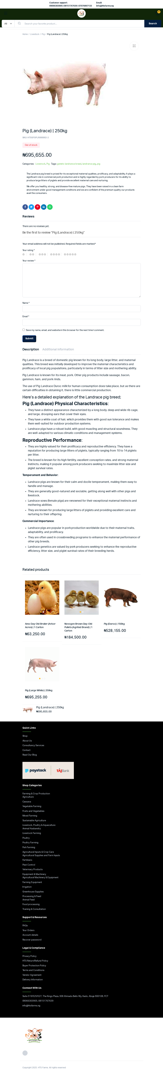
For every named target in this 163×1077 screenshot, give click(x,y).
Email (25, 316)
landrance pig (89, 164)
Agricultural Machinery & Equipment (40, 877)
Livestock (34, 34)
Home (25, 34)
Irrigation (27, 887)
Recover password (32, 940)
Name (26, 303)
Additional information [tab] (58, 349)
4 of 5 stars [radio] (55, 254)
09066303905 (30, 1001)
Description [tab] (30, 349)
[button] (134, 46)
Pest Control (28, 865)
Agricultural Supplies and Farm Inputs (41, 855)
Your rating (28, 250)
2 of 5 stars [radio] (32, 254)
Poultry (26, 838)
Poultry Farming (30, 843)
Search (153, 23)
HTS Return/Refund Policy (35, 961)
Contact (26, 750)
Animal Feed (28, 900)
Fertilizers (27, 860)
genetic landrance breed (69, 164)
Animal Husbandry (31, 829)
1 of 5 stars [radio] (24, 254)
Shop (25, 736)
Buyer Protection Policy (34, 966)
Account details (30, 935)
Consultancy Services (33, 745)
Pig (43, 34)
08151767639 (45, 1001)
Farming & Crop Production (36, 794)
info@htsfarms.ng (31, 1006)
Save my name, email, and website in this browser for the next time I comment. (65, 330)
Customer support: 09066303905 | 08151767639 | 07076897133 (70, 4)
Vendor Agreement (32, 975)
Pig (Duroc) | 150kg (114, 624)
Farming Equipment (32, 882)
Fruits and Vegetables (33, 811)
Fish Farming (28, 847)
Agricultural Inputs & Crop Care (38, 852)
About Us (27, 741)
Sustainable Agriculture (34, 821)
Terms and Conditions (33, 970)
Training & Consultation (34, 909)
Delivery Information (32, 980)
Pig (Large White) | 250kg (38, 690)
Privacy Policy (29, 956)
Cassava (26, 802)
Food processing (31, 904)
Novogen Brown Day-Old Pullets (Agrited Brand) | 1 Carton (78, 627)
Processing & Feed (31, 896)
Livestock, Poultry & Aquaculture (38, 825)
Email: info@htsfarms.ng (105, 4)
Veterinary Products (32, 869)
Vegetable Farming (31, 806)
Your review (28, 261)
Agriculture (28, 797)
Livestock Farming (31, 833)
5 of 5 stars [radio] (70, 254)
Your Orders (28, 930)
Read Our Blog (29, 755)
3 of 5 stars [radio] (43, 254)
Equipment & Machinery (34, 874)
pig (98, 164)
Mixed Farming (29, 816)
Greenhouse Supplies (33, 892)
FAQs (25, 926)
